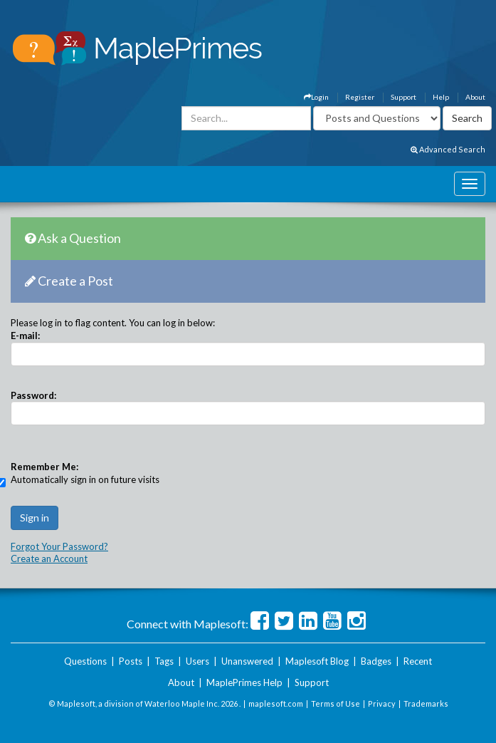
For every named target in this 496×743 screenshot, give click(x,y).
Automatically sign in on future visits (85, 479)
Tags (164, 661)
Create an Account (49, 558)
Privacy (382, 703)
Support (403, 97)
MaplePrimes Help (244, 682)
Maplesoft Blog (317, 661)
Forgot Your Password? (59, 546)
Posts (130, 661)
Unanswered (247, 661)
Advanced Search (448, 149)
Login (316, 97)
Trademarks (425, 703)
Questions (85, 661)
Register (359, 97)
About (475, 97)
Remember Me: (44, 466)
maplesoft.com (275, 703)
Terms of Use (335, 703)
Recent (417, 661)
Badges (376, 661)
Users (197, 661)
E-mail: (25, 335)
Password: (33, 395)
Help (441, 97)
